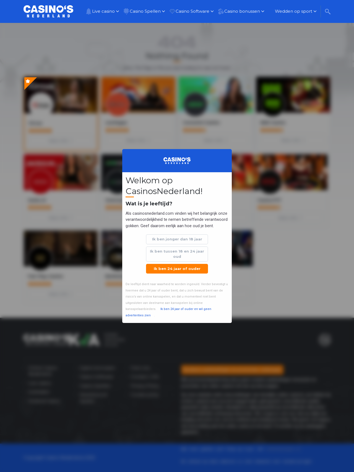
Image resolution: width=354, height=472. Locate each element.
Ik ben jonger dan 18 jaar (177, 239)
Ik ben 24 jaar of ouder (177, 268)
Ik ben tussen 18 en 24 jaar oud (177, 254)
